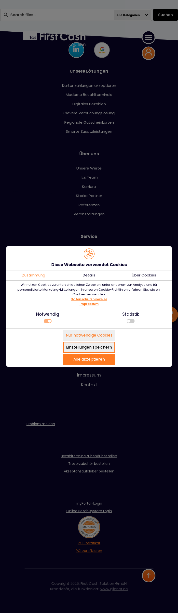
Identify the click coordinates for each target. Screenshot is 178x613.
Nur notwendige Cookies (89, 335)
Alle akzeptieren (89, 359)
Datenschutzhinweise (89, 299)
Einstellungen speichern (89, 347)
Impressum (89, 303)
